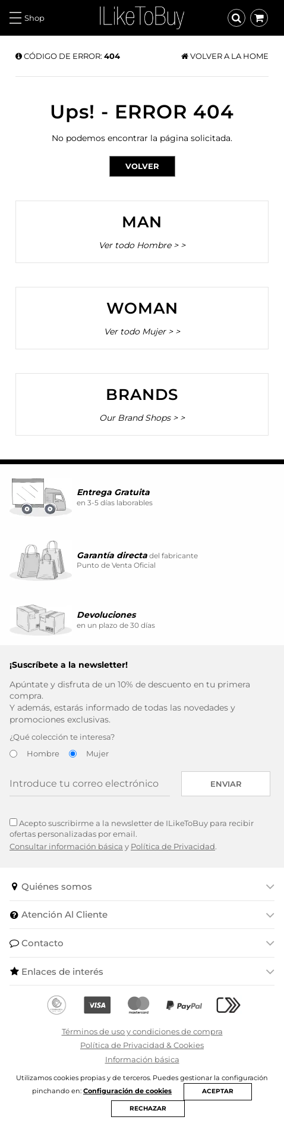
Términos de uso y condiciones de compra (142, 1031)
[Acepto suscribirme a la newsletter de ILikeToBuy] (13, 822)
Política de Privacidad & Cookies (142, 1045)
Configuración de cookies (127, 1091)
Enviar (226, 784)
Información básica (142, 1059)
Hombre (43, 753)
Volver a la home (225, 56)
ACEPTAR (217, 1091)
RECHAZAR (148, 1108)
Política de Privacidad (173, 846)
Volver (142, 166)
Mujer (97, 753)
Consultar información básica (66, 846)
